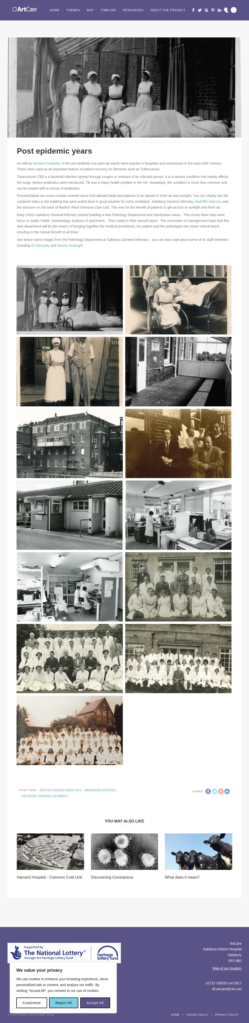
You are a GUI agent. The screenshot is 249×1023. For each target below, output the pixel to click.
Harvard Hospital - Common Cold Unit (49, 877)
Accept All (95, 1003)
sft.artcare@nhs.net (226, 989)
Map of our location (227, 968)
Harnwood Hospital (100, 790)
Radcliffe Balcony (208, 201)
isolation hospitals (46, 163)
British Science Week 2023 (60, 790)
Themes (73, 10)
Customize (32, 1003)
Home (55, 10)
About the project (168, 10)
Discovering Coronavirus (112, 877)
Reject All (63, 1003)
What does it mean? (182, 877)
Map (90, 10)
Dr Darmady (40, 245)
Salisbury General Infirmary (45, 796)
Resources (133, 10)
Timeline (108, 10)
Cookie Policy (197, 1015)
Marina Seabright (70, 245)
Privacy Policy (227, 1015)
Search (234, 10)
